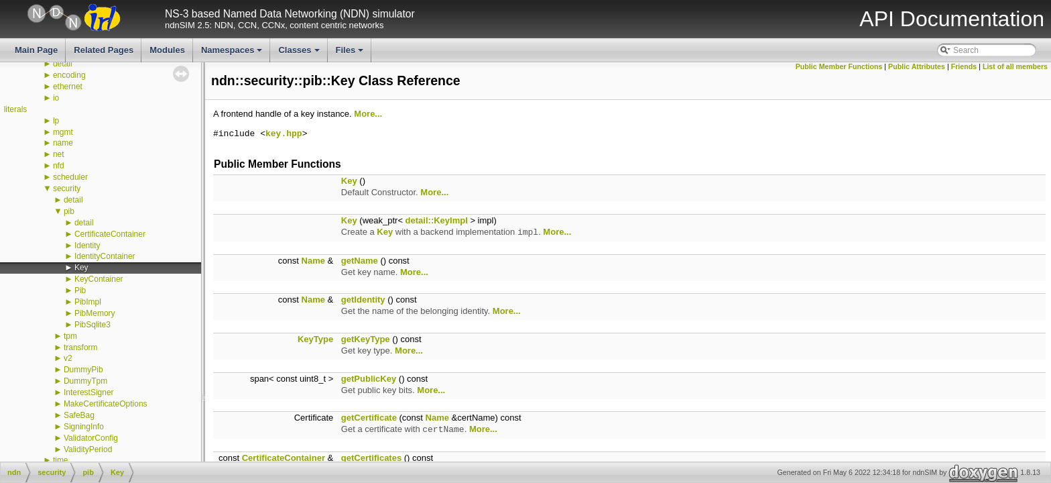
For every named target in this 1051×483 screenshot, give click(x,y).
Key (81, 267)
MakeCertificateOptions (105, 404)
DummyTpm (85, 381)
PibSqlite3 (92, 324)
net (58, 154)
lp (56, 120)
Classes (299, 53)
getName (359, 261)
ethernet (67, 86)
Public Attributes (916, 66)
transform (81, 347)
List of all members (1015, 66)
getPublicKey (368, 379)
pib (69, 211)
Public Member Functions (839, 66)
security (66, 188)
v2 (68, 358)
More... (368, 114)
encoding (69, 75)
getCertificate (369, 418)
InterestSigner (89, 392)
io (56, 98)
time (60, 460)
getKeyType (365, 339)
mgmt (63, 132)
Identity (87, 245)
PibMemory (94, 313)
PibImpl (87, 302)
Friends (964, 66)
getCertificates (371, 458)
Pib (80, 290)
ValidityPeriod (88, 449)
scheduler (70, 177)
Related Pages (103, 50)
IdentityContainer (104, 256)
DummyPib (83, 369)
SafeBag (79, 415)
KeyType (315, 339)
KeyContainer (98, 279)
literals (15, 109)
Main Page (36, 50)
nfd (58, 165)
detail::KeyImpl (437, 220)
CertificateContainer (109, 234)
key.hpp (283, 134)
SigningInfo (84, 426)
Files (351, 53)
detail (62, 63)
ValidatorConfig (91, 438)
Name (313, 261)
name (63, 143)
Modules (167, 50)
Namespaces (233, 53)
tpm (70, 336)
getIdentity (363, 299)
